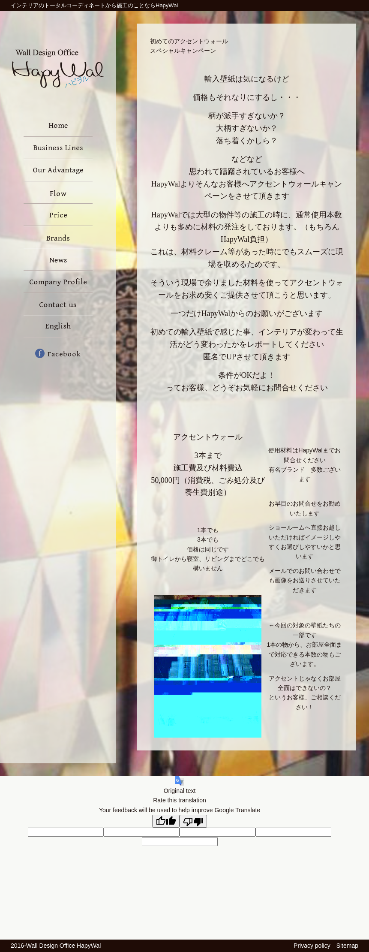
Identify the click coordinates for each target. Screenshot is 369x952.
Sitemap (347, 945)
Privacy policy (312, 945)
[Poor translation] (193, 821)
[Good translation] (166, 821)
